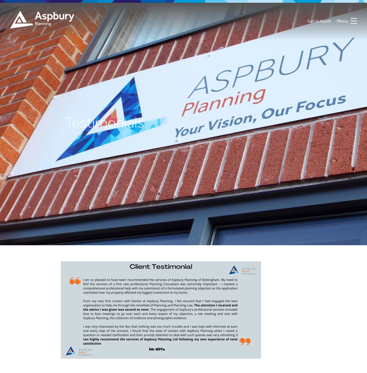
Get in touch (319, 21)
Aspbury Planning (42, 21)
